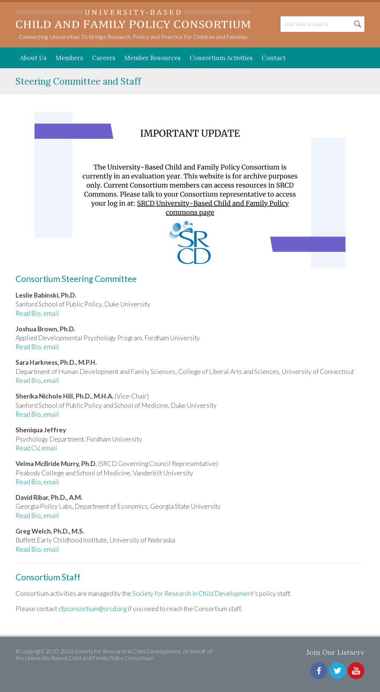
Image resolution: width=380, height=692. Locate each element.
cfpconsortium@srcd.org (92, 609)
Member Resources (152, 58)
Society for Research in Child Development (192, 593)
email (51, 313)
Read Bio (28, 313)
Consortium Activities (221, 58)
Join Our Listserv (335, 652)
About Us (33, 58)
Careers (103, 58)
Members (69, 58)
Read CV (27, 448)
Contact (274, 58)
